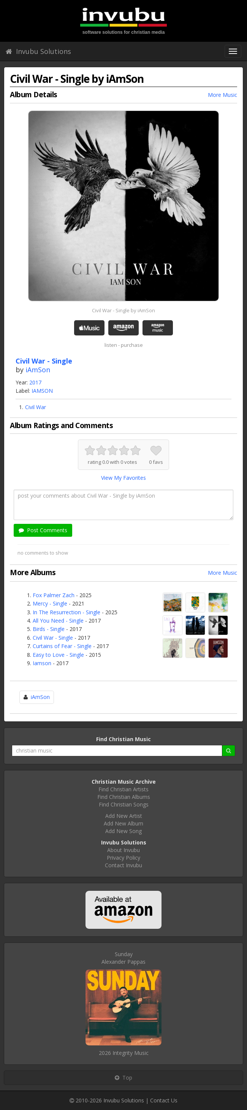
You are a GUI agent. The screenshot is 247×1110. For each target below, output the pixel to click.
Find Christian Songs (124, 804)
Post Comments (43, 530)
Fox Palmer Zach (53, 595)
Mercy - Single (50, 603)
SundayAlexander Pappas (123, 957)
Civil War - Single (53, 637)
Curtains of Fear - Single (62, 646)
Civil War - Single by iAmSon (123, 310)
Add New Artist (123, 815)
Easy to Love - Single (58, 654)
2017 (35, 382)
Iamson (42, 663)
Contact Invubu (123, 865)
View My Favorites (123, 477)
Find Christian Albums (123, 796)
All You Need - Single (58, 620)
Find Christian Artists (123, 789)
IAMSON (42, 390)
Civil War (35, 407)
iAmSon (37, 369)
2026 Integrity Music (124, 1052)
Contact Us (163, 1100)
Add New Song (123, 831)
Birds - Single (49, 628)
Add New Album (123, 823)
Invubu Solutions (38, 51)
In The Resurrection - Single (66, 612)
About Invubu (123, 850)
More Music (222, 94)
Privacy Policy (123, 857)
